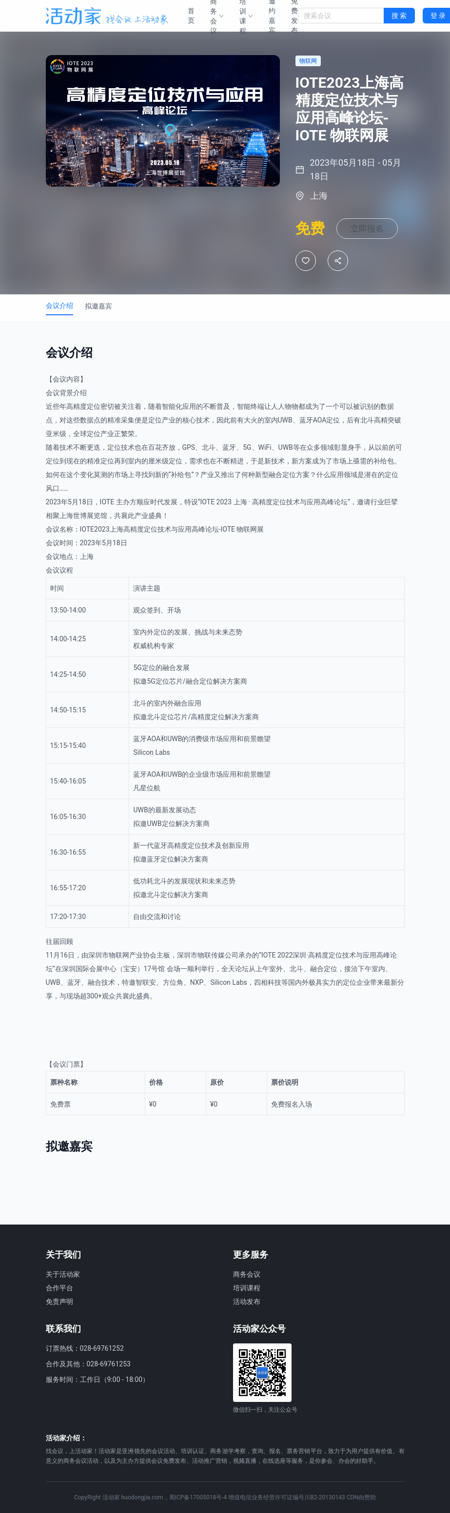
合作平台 (59, 1288)
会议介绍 (59, 341)
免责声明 (59, 1301)
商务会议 (246, 1274)
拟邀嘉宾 (98, 341)
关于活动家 (63, 1274)
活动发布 (246, 1301)
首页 (191, 15)
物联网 (246, 564)
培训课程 (246, 1288)
